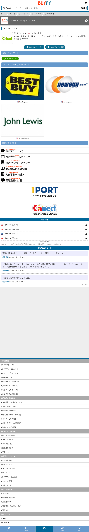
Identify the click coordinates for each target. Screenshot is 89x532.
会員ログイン (7, 464)
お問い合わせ (7, 485)
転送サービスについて (10, 390)
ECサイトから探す (8, 435)
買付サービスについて (10, 386)
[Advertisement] (44, 305)
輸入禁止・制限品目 (9, 410)
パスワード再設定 (8, 469)
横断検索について (8, 377)
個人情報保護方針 (8, 498)
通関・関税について (9, 406)
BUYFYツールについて (10, 369)
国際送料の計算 (7, 448)
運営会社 (5, 510)
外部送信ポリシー (8, 502)
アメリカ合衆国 (35, 33)
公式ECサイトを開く (34, 47)
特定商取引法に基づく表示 (11, 506)
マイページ (6, 473)
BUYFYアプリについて (10, 373)
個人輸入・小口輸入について (12, 402)
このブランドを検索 (55, 47)
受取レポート (7, 452)
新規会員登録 (7, 460)
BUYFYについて (8, 365)
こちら (52, 244)
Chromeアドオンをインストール (23, 21)
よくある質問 (7, 481)
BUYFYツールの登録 (9, 477)
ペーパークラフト (10, 58)
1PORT (5, 518)
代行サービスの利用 (9, 419)
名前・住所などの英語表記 (11, 423)
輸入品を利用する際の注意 (11, 415)
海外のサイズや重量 (9, 427)
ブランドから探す (8, 439)
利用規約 (5, 493)
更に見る (85, 284)
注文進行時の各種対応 (10, 394)
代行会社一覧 (7, 444)
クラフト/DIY (21, 33)
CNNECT (5, 522)
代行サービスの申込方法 (10, 381)
